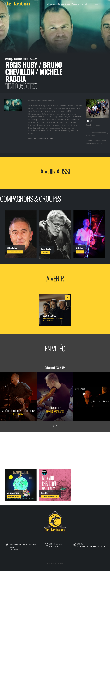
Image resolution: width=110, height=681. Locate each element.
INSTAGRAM (91, 546)
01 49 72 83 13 (53, 546)
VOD (67, 4)
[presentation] (53, 426)
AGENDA (51, 4)
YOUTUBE (101, 546)
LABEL (60, 4)
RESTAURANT (77, 4)
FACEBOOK (81, 546)
